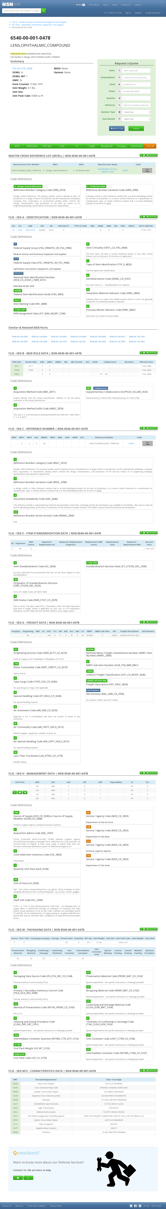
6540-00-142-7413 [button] (59, 341)
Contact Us (126, 4)
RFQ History (94, 4)
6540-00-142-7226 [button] (39, 341)
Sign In (128, 12)
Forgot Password (153, 12)
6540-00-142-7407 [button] (20, 341)
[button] (80, 4)
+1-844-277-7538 (113, 12)
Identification (32, 146)
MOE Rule (47, 146)
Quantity (110, 98)
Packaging (121, 146)
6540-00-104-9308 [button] (98, 336)
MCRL (17, 146)
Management (106, 146)
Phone (112, 91)
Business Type (108, 112)
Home (105, 4)
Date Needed (108, 119)
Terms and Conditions (36, 1206)
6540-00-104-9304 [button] (39, 336)
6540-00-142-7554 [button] (117, 341)
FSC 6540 (27, 68)
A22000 (18, 290)
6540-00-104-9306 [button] (78, 336)
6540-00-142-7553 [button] (98, 341)
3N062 (125, 170)
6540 (20, 230)
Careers (138, 4)
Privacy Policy (55, 1206)
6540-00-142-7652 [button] (137, 341)
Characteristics (137, 146)
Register (138, 12)
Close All (150, 146)
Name (112, 70)
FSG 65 (16, 68)
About (114, 4)
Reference (110, 105)
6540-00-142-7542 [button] (137, 336)
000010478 (30, 230)
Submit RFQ (151, 155)
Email (112, 84)
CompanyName (107, 77)
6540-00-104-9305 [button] (59, 336)
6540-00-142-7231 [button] (78, 341)
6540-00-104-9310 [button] (117, 336)
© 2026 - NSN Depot (152, 1206)
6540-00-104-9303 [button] (20, 336)
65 (13, 230)
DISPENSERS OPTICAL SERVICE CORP (107, 170)
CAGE (62, 146)
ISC (76, 146)
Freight (92, 146)
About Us (19, 1206)
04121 (17, 300)
